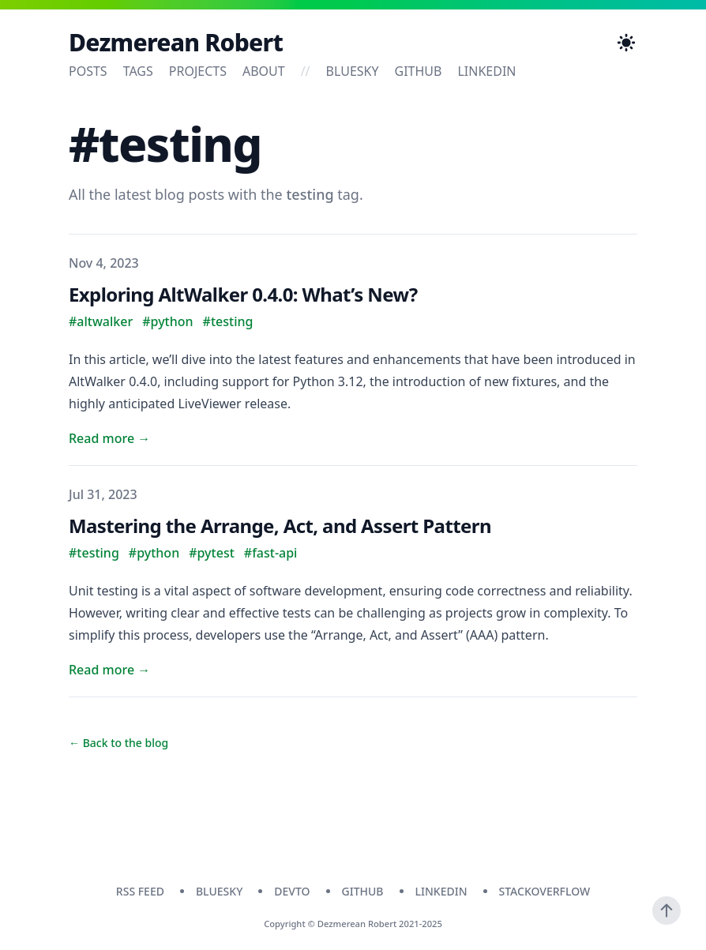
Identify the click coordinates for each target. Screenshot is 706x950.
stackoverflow (545, 891)
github (418, 71)
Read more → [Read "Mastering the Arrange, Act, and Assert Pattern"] (109, 669)
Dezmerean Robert (176, 43)
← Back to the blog (118, 742)
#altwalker (101, 321)
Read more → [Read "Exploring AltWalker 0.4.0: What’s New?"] (109, 438)
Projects (198, 71)
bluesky (352, 71)
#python (167, 321)
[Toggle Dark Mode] (626, 43)
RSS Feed (140, 891)
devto (292, 891)
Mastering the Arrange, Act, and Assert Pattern (280, 526)
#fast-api (271, 553)
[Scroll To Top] (666, 910)
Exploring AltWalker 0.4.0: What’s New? (243, 294)
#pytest (212, 553)
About (263, 71)
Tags (138, 71)
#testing (228, 321)
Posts (88, 71)
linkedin (486, 71)
